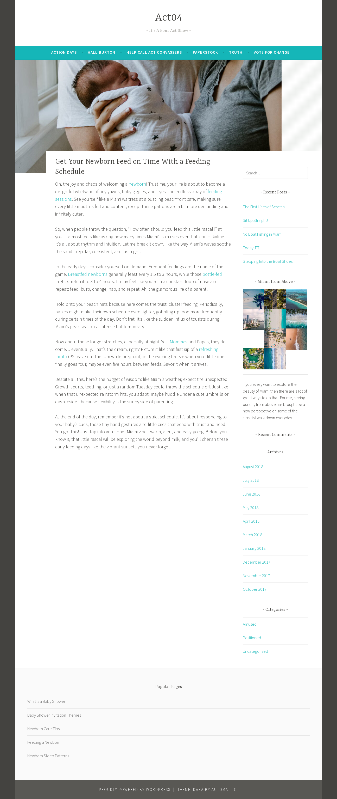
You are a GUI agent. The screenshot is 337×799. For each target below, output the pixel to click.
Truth (236, 52)
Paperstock (205, 52)
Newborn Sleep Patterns (48, 755)
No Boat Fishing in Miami (262, 234)
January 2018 (254, 548)
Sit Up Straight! (255, 220)
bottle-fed (212, 274)
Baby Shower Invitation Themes (54, 715)
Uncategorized (255, 651)
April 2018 (251, 521)
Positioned (252, 637)
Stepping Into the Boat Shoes (268, 261)
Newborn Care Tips (43, 728)
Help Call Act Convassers (154, 52)
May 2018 (250, 507)
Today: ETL (252, 247)
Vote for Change (272, 52)
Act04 (168, 18)
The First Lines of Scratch (264, 206)
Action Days (64, 52)
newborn (137, 184)
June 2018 (251, 494)
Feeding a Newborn (43, 742)
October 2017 (254, 589)
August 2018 (253, 466)
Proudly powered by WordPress (134, 789)
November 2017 (256, 575)
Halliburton (101, 52)
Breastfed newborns (87, 274)
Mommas (178, 342)
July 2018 (251, 480)
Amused (250, 624)
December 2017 (256, 562)
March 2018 (252, 534)
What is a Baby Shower (46, 701)
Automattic (224, 789)
